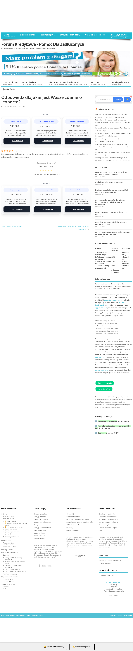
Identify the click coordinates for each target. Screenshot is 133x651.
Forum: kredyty (39, 538)
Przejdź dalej (125, 254)
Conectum (98, 83)
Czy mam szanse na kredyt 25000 (108, 133)
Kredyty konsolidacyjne (12, 531)
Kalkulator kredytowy (10, 574)
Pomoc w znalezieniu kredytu (12, 227)
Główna (9, 36)
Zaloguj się (6, 587)
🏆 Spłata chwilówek (11, 521)
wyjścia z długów (101, 308)
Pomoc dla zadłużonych (119, 83)
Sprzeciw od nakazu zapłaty (109, 519)
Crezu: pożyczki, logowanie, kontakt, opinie (111, 213)
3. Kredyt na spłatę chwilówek (103, 262)
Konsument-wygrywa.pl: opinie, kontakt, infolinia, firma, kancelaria (112, 233)
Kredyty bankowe (33, 83)
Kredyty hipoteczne (11, 529)
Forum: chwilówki (72, 530)
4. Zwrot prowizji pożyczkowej (102, 267)
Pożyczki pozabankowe (12, 537)
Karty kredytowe (40, 530)
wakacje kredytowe (101, 370)
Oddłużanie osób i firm (107, 514)
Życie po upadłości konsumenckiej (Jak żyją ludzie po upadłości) (111, 191)
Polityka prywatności (106, 575)
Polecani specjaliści (9, 547)
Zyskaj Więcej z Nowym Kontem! (109, 182)
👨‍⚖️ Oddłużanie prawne (82, 647)
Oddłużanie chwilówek (74, 525)
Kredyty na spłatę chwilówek (44, 525)
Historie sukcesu (8, 581)
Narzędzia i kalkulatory (69, 35)
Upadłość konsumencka (108, 517)
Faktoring (69, 528)
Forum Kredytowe (113, 582)
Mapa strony (128, 615)
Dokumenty (7, 555)
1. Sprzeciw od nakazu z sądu (101, 254)
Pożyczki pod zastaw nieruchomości (67, 83)
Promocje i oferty (104, 389)
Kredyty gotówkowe (11, 533)
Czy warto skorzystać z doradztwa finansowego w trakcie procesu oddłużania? (110, 202)
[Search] (104, 99)
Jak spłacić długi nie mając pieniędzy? (108, 139)
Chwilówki (70, 514)
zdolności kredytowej (112, 300)
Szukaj (118, 99)
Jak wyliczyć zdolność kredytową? (107, 152)
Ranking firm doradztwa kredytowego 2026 (111, 158)
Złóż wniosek (17, 141)
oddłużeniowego (101, 357)
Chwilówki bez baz (73, 517)
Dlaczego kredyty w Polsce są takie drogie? (111, 114)
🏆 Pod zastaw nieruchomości (14, 527)
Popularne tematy (9, 519)
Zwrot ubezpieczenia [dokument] (15, 571)
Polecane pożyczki (9, 543)
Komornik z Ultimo (102, 128)
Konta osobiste (39, 533)
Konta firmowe (39, 536)
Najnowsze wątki (8, 517)
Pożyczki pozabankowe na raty (77, 519)
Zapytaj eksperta (115, 271)
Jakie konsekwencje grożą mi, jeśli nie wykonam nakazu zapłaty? (111, 173)
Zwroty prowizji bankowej (108, 522)
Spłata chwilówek (105, 563)
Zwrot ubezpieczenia (106, 525)
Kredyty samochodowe (42, 528)
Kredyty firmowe (10, 535)
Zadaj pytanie (9, 90)
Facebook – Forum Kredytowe (110, 561)
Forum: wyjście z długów (108, 528)
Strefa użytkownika (119, 36)
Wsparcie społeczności (95, 35)
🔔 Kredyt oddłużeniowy (54, 647)
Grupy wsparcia (8, 579)
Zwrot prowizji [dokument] (13, 569)
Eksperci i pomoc (27, 35)
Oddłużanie (102, 433)
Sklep (101, 530)
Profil (5, 589)
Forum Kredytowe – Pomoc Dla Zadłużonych (42, 44)
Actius (120, 615)
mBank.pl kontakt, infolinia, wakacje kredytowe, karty (111, 223)
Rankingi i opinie (47, 35)
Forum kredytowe (10, 83)
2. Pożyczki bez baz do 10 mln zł (103, 258)
